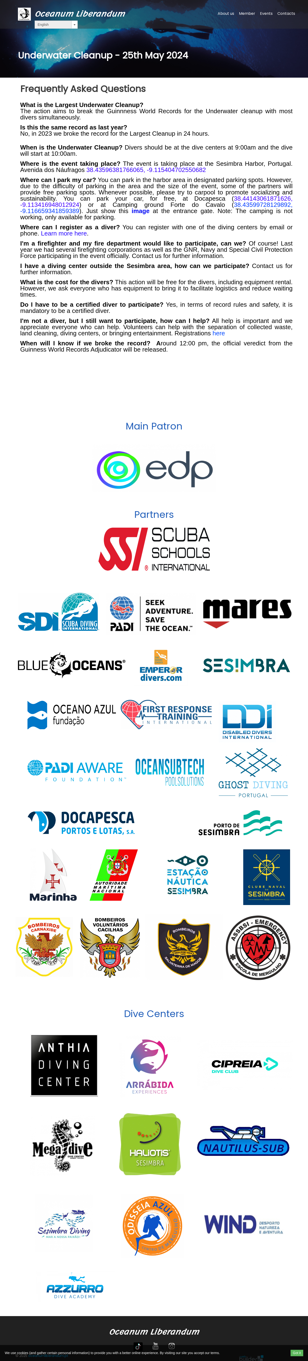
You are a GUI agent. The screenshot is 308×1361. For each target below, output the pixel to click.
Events (266, 13)
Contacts (286, 13)
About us (226, 13)
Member (247, 13)
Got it (297, 1353)
